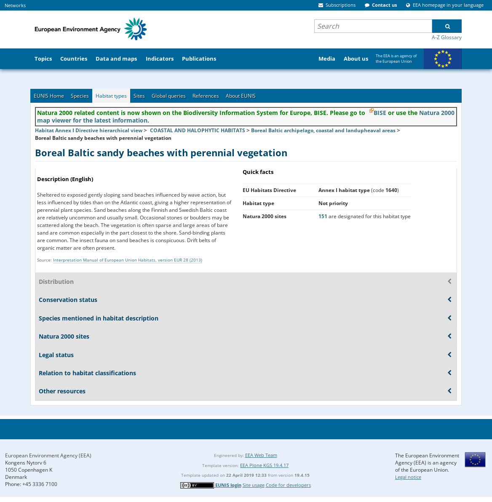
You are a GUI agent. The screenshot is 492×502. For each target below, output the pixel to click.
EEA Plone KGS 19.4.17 (264, 465)
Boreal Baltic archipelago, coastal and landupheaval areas (323, 130)
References (206, 95)
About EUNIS (241, 95)
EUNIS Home (49, 95)
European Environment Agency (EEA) (48, 455)
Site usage (254, 485)
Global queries (169, 95)
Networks (15, 5)
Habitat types (111, 95)
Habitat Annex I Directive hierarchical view (88, 130)
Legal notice (408, 477)
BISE (380, 113)
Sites (139, 95)
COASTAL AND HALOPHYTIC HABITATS (197, 130)
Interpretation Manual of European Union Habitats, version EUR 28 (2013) (127, 260)
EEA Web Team (261, 455)
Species (80, 95)
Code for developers (288, 485)
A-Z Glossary (447, 37)
